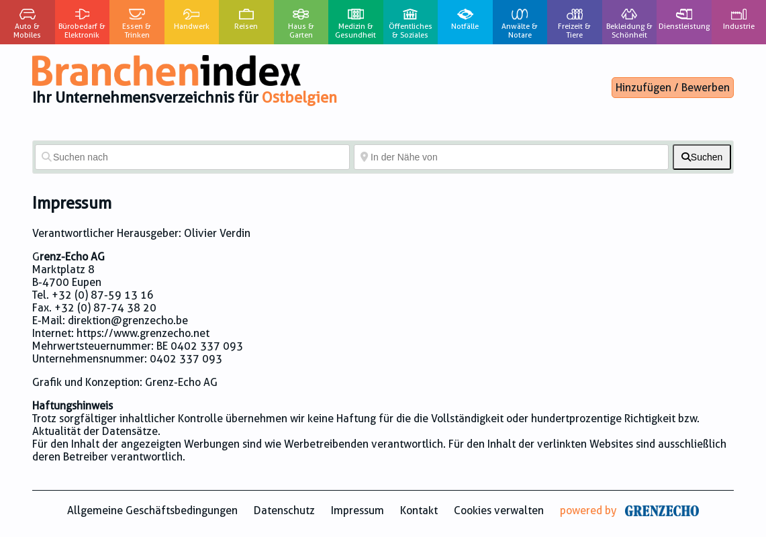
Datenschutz (284, 510)
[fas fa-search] (702, 157)
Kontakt (419, 510)
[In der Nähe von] (511, 157)
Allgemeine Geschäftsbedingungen (152, 510)
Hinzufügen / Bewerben (673, 87)
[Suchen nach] (192, 157)
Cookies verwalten (499, 510)
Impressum (357, 510)
